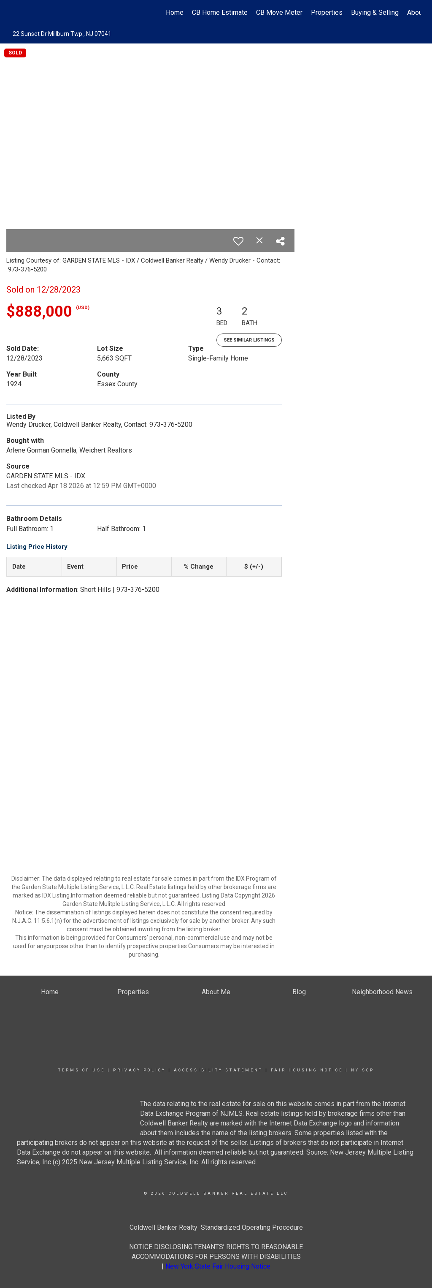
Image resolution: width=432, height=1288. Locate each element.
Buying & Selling (375, 12)
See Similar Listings (249, 340)
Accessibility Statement (218, 1070)
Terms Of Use (81, 1070)
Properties (327, 12)
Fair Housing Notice (307, 1070)
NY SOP (362, 1070)
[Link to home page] (15, 12)
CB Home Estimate (220, 12)
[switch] (238, 241)
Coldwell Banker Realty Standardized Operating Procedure (216, 1227)
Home (175, 12)
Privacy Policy (139, 1070)
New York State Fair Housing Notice (217, 1266)
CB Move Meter (279, 12)
